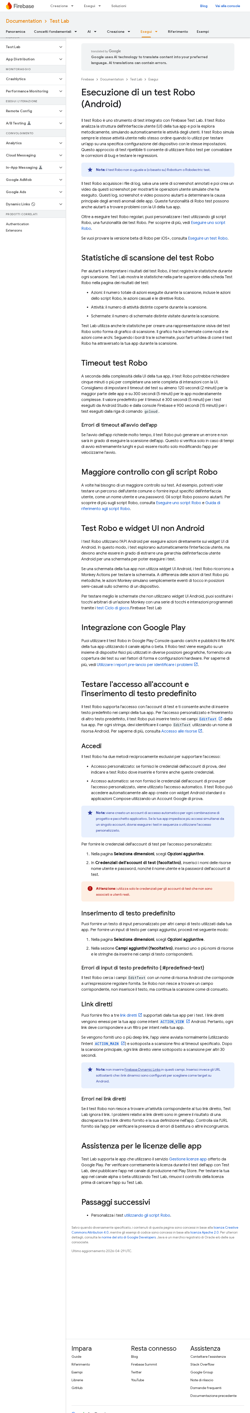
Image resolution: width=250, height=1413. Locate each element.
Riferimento (178, 31)
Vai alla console (227, 6)
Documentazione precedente (213, 1395)
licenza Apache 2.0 (204, 1232)
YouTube (137, 1380)
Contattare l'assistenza (208, 1356)
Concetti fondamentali (52, 31)
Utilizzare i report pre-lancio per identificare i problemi (145, 664)
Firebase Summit (144, 1364)
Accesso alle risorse (179, 731)
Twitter (136, 1372)
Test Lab (59, 21)
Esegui (89, 6)
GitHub (77, 1388)
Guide (76, 1356)
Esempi (203, 31)
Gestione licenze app (188, 1159)
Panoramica (15, 31)
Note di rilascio (201, 1380)
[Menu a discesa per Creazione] (74, 6)
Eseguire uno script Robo (178, 503)
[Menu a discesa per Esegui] (101, 6)
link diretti (128, 1015)
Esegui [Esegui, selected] (146, 31)
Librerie (77, 1380)
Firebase (87, 79)
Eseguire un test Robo (208, 238)
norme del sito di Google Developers (129, 1237)
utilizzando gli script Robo (147, 1215)
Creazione (59, 6)
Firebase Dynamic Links (142, 1069)
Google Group (201, 1372)
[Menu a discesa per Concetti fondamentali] (77, 31)
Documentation (24, 21)
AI (89, 31)
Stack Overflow (202, 1364)
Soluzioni (118, 6)
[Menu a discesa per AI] (97, 31)
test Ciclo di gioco (113, 608)
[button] (29, 47)
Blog (204, 6)
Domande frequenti (205, 1388)
